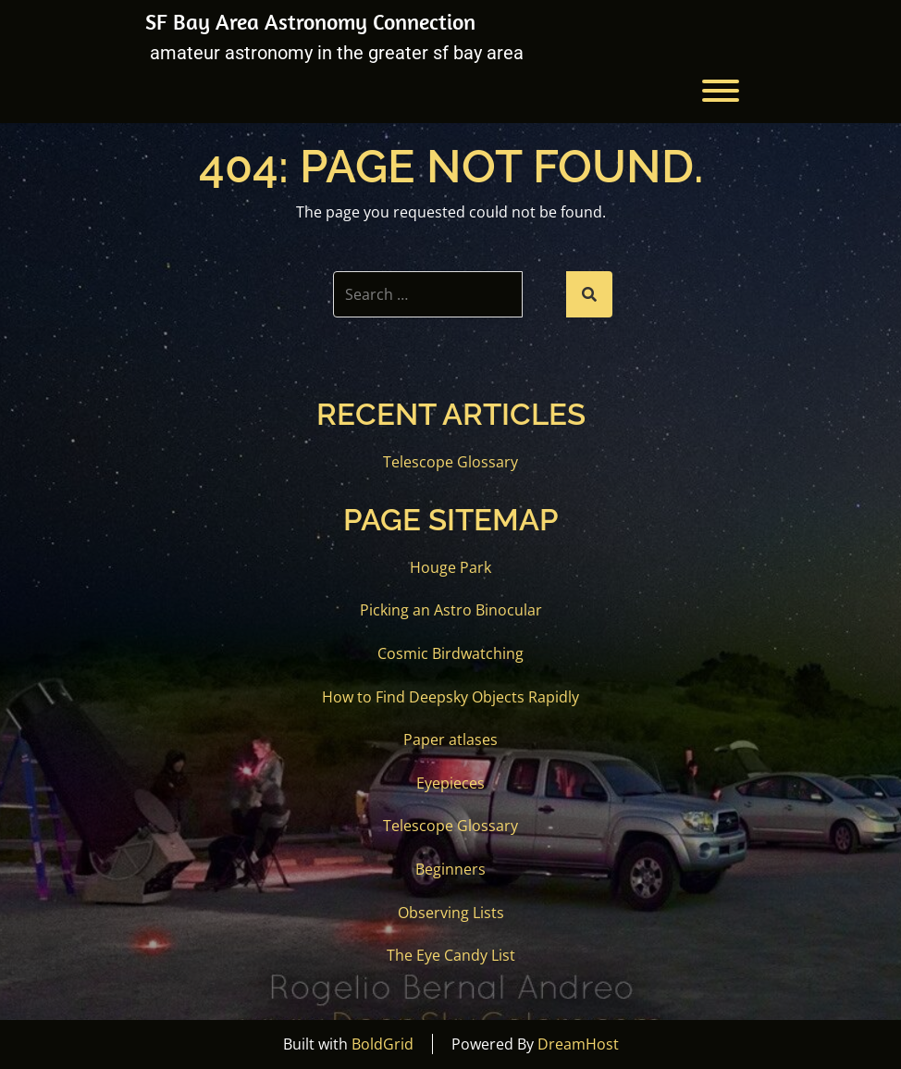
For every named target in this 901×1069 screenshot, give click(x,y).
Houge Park (450, 567)
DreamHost (578, 1044)
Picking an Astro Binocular (451, 610)
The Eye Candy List (451, 955)
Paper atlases (450, 739)
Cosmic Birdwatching (450, 653)
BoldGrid (382, 1044)
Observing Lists (451, 912)
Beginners (450, 869)
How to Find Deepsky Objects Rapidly (450, 697)
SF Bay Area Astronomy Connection (310, 21)
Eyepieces (450, 783)
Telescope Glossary (450, 462)
